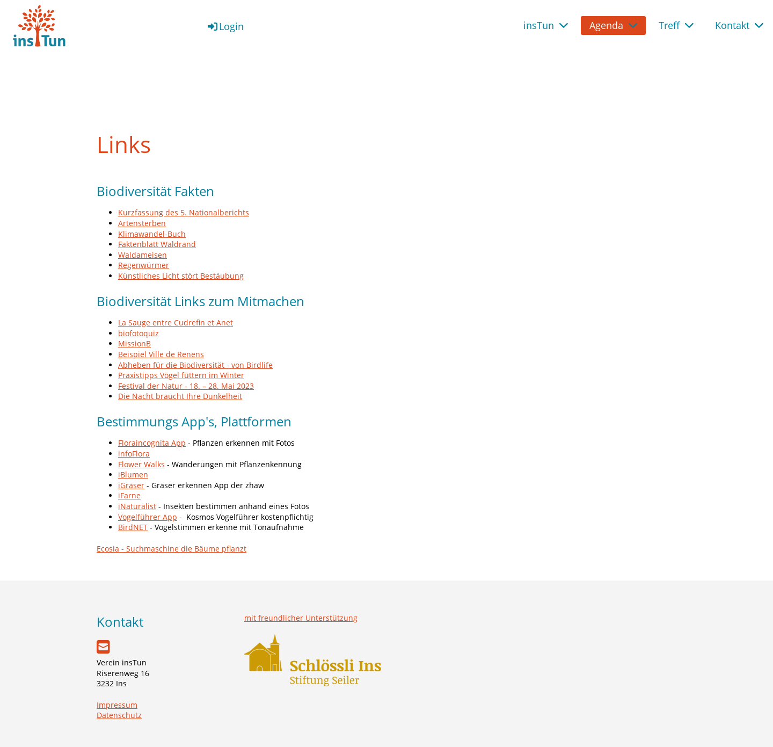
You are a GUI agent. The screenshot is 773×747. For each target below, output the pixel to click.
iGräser (131, 485)
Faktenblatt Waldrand (157, 244)
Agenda (613, 25)
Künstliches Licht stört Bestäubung (181, 276)
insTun (545, 25)
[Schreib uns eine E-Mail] (103, 646)
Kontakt (739, 25)
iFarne (129, 495)
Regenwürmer (143, 265)
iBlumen (133, 474)
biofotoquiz (138, 333)
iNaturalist (137, 506)
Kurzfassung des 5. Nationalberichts (183, 212)
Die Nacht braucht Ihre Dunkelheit (180, 396)
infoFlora (134, 453)
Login (225, 26)
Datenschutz (119, 715)
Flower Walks (141, 464)
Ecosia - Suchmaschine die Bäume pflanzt (171, 548)
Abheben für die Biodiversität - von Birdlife (195, 365)
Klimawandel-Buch (152, 234)
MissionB (134, 343)
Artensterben (142, 223)
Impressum (117, 705)
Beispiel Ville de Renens (161, 354)
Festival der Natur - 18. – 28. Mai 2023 (186, 386)
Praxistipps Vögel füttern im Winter (181, 375)
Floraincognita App (152, 443)
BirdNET (133, 527)
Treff (676, 25)
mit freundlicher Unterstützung (301, 618)
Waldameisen (142, 255)
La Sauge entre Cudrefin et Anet (175, 322)
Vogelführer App (147, 517)
